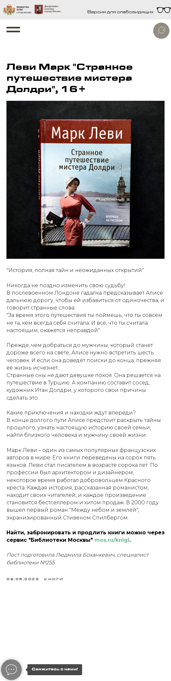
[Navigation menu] (13, 30)
